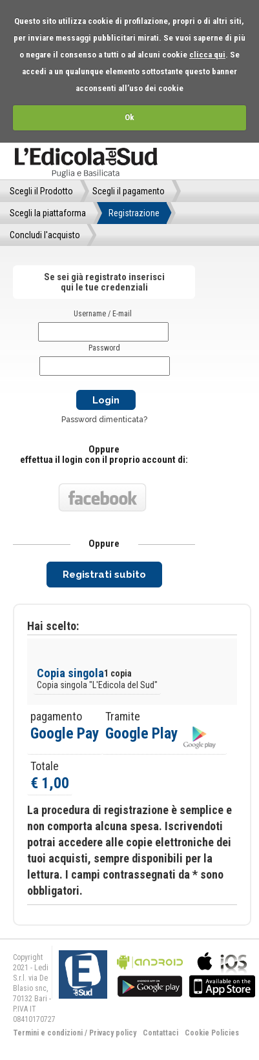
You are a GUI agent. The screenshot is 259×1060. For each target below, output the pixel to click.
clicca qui (207, 54)
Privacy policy (112, 1032)
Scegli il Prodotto (41, 191)
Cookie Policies (212, 1032)
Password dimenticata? (104, 419)
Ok (129, 117)
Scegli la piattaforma (48, 213)
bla (150, 973)
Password (104, 347)
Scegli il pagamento (128, 191)
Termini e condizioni (48, 1032)
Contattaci (160, 1032)
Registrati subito (104, 574)
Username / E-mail (103, 313)
